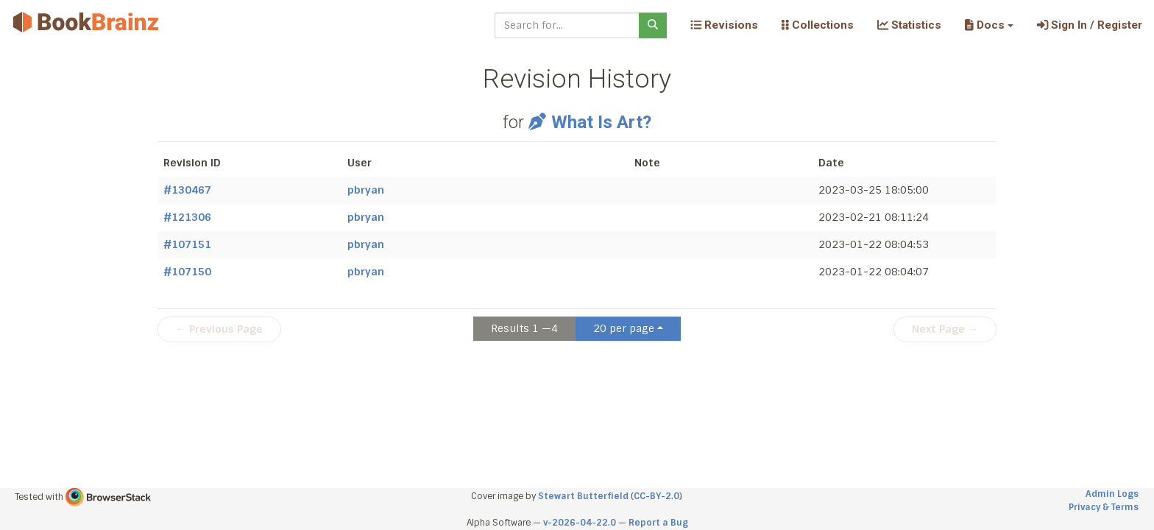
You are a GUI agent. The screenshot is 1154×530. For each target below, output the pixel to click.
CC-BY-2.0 (656, 496)
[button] (988, 25)
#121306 (187, 217)
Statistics (909, 25)
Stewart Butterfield (583, 496)
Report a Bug (658, 523)
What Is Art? (589, 122)
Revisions (724, 25)
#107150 (187, 271)
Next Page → (945, 329)
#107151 (187, 244)
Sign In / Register (1089, 25)
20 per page (623, 328)
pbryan (365, 190)
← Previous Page (219, 329)
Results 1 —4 (524, 328)
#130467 (187, 190)
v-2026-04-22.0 (579, 523)
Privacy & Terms (1104, 507)
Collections (818, 25)
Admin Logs (1112, 494)
